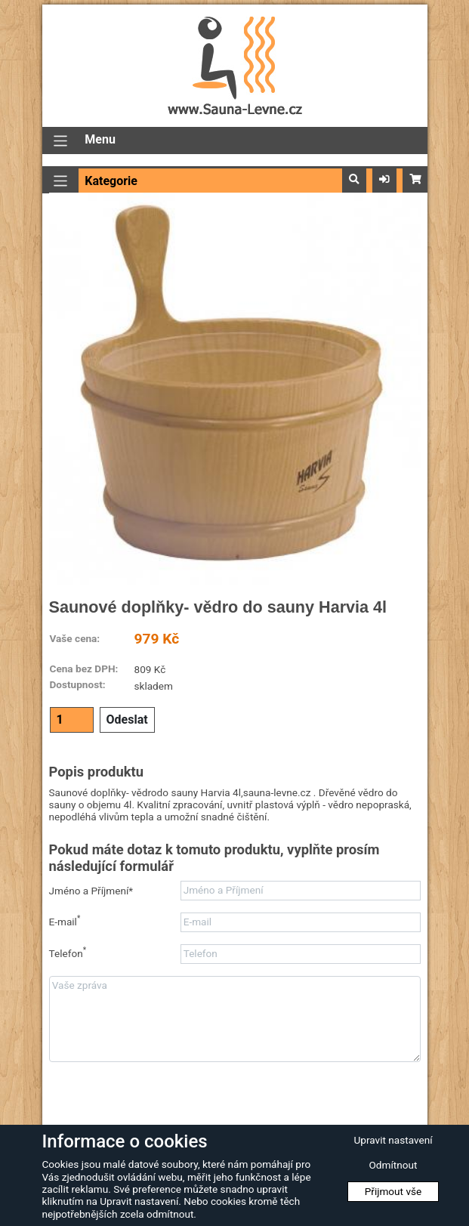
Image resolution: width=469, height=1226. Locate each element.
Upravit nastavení (392, 1140)
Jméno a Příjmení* (91, 891)
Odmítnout (393, 1165)
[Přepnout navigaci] (60, 140)
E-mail (65, 921)
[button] (354, 179)
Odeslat (127, 719)
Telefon (68, 953)
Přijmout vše (393, 1191)
